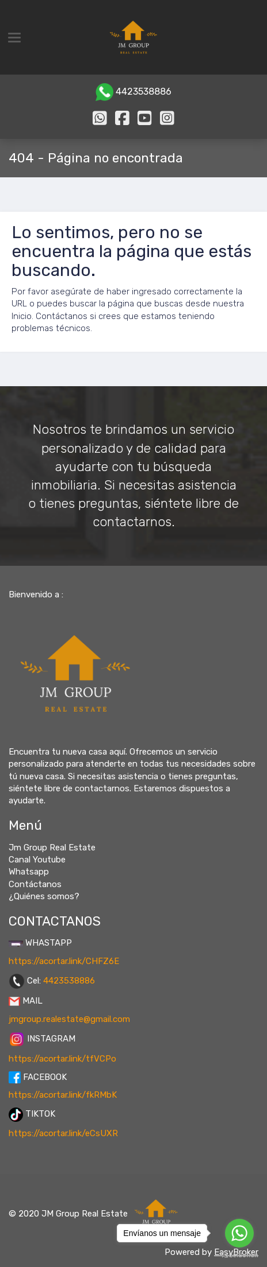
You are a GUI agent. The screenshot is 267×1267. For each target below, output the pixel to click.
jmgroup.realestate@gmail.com (69, 1019)
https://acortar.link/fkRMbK (63, 1095)
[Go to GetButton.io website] (239, 1255)
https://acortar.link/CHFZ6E (64, 961)
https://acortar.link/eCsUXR (63, 1133)
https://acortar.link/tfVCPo (62, 1059)
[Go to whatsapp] (239, 1233)
